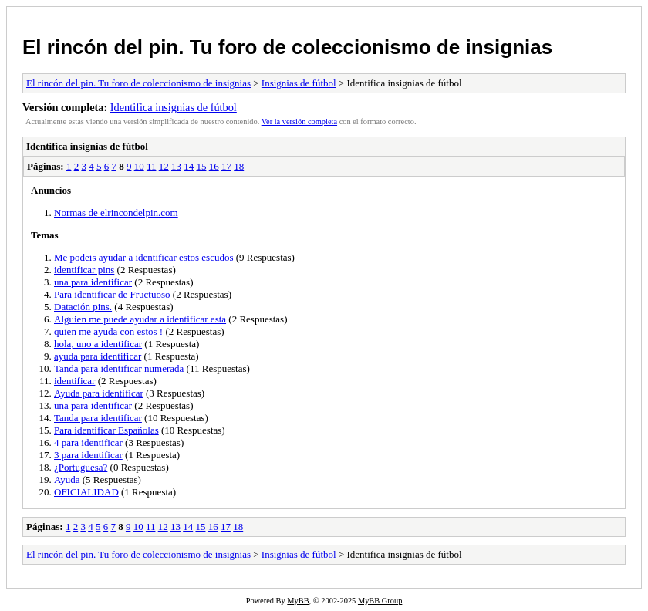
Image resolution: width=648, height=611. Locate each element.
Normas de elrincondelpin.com (116, 212)
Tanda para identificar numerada (119, 368)
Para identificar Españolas (106, 430)
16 (214, 166)
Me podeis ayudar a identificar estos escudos (143, 257)
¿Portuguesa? (80, 467)
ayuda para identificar (97, 356)
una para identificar (93, 282)
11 (152, 166)
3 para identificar (88, 455)
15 (201, 166)
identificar (74, 381)
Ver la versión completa (299, 121)
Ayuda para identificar (98, 393)
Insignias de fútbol (299, 83)
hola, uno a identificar (98, 343)
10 (139, 166)
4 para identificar (88, 442)
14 (189, 166)
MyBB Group (380, 600)
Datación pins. (83, 306)
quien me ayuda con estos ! (108, 331)
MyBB (298, 600)
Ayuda (66, 479)
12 (164, 166)
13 (176, 166)
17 (226, 166)
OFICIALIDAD (86, 492)
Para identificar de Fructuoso (112, 294)
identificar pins (84, 269)
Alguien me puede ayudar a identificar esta (140, 319)
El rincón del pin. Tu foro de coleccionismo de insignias (287, 47)
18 (239, 166)
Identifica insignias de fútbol (173, 107)
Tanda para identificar (98, 418)
